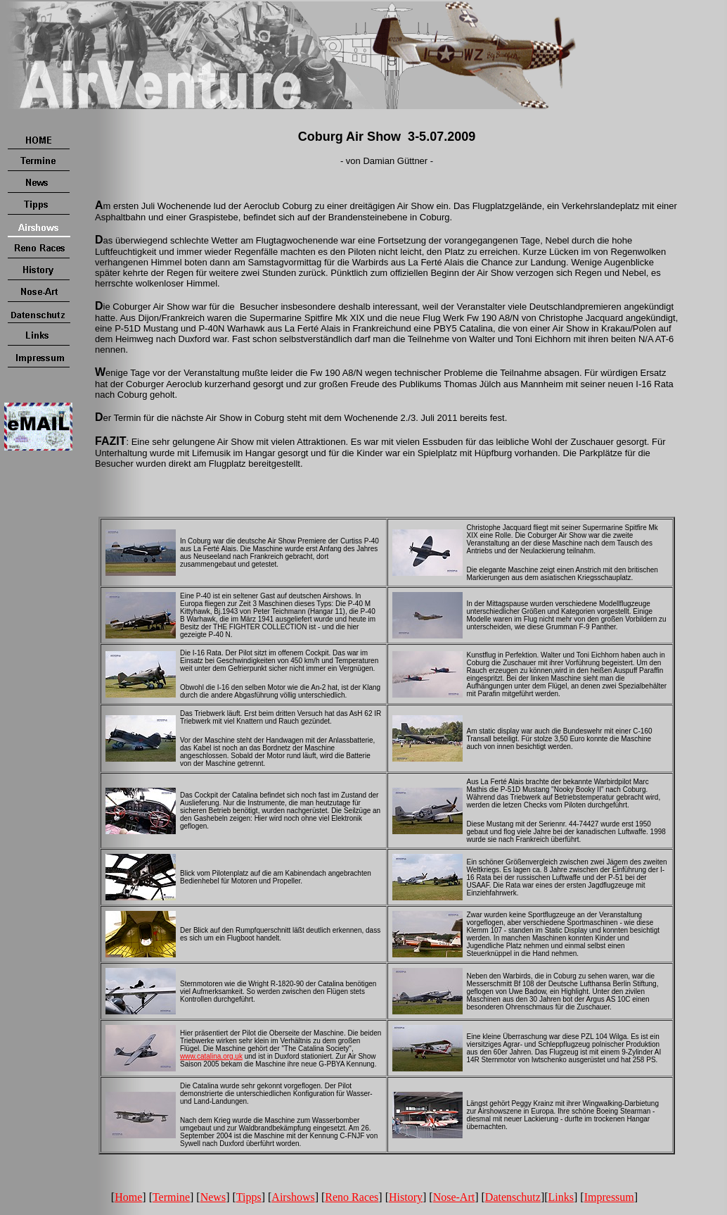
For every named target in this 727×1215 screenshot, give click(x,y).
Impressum (609, 1197)
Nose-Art (454, 1197)
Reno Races (351, 1197)
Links (561, 1197)
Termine (171, 1197)
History (406, 1197)
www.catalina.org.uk (211, 1056)
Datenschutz (513, 1197)
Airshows (292, 1197)
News (213, 1197)
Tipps (249, 1197)
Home (128, 1197)
